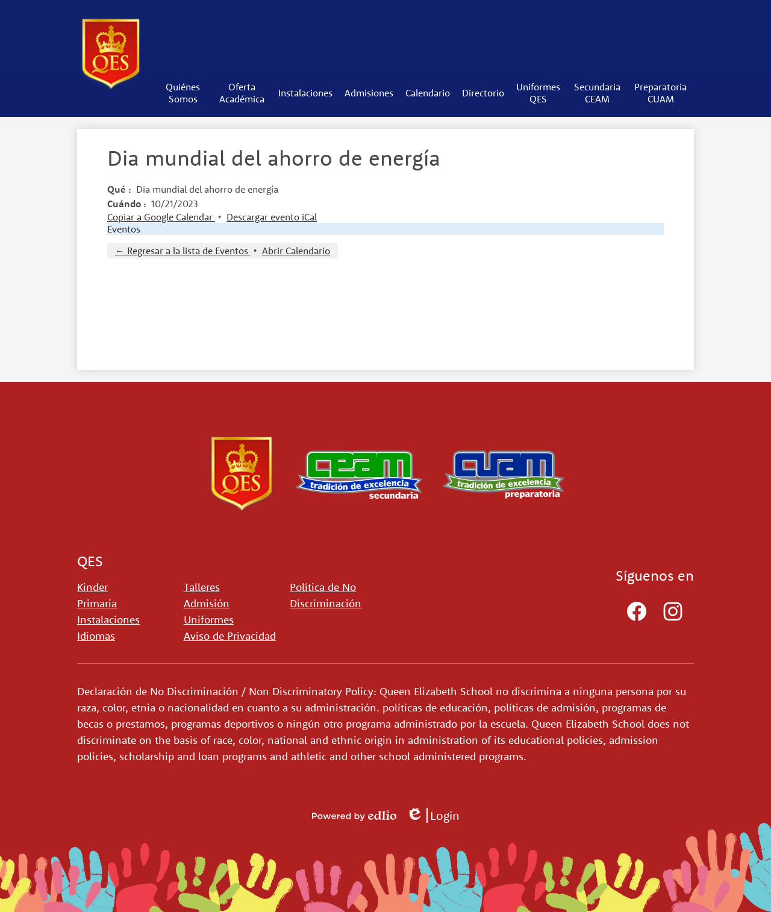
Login (433, 815)
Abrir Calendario (296, 251)
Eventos (123, 229)
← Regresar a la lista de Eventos (183, 251)
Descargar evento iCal (271, 217)
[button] (183, 93)
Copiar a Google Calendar (161, 217)
